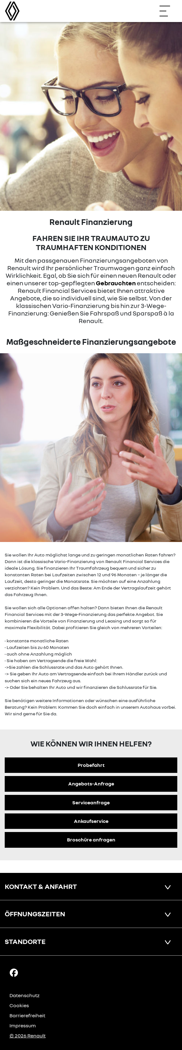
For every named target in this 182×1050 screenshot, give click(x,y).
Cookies (19, 1005)
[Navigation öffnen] (167, 11)
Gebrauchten (116, 283)
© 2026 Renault (27, 1035)
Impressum (22, 1025)
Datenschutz (24, 995)
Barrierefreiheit (27, 1015)
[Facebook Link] (14, 972)
